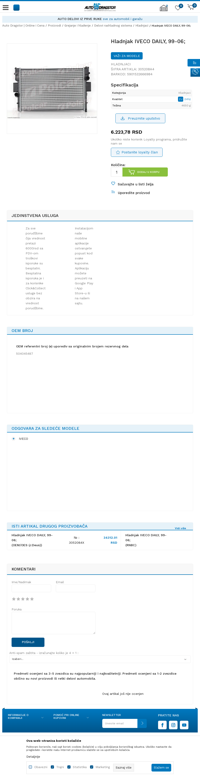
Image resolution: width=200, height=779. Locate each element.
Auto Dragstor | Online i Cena (23, 25)
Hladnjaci (141, 25)
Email (60, 582)
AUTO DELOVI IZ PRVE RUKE (80, 19)
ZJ (181, 99)
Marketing (102, 767)
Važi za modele (127, 56)
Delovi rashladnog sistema (113, 25)
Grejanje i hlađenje (77, 25)
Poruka (17, 609)
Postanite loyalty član (140, 152)
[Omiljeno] (177, 9)
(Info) (187, 99)
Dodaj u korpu (148, 172)
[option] (100, 19)
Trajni (60, 767)
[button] (17, 7)
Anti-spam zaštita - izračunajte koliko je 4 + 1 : (43, 653)
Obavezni (40, 767)
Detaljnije (33, 756)
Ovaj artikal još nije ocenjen (123, 693)
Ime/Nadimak (21, 582)
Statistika (80, 767)
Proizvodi (54, 25)
